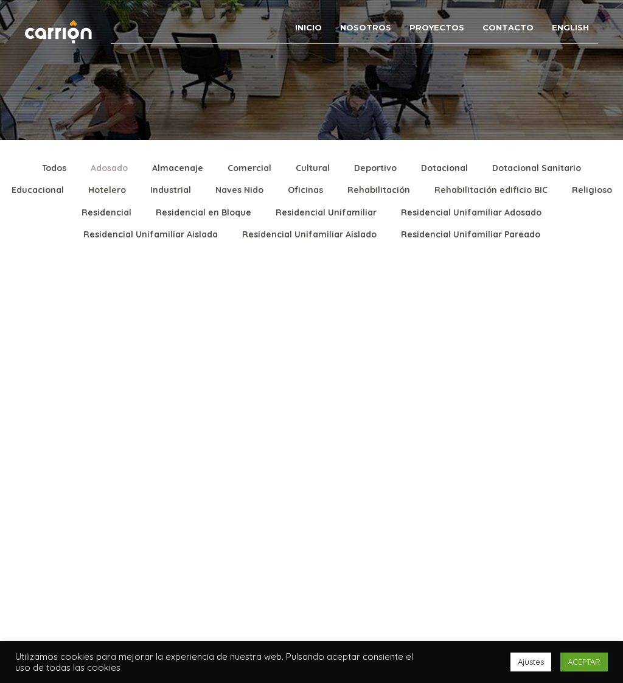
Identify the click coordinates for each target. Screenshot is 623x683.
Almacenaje (177, 168)
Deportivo (375, 168)
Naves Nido (239, 189)
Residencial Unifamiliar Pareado (470, 234)
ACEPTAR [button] (584, 662)
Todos (54, 168)
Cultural (313, 168)
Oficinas (305, 189)
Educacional (38, 189)
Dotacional (444, 168)
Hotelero (107, 189)
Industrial (170, 189)
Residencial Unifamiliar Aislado (309, 234)
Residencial (106, 212)
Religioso (592, 189)
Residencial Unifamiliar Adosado (471, 212)
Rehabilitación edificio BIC (491, 189)
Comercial (249, 168)
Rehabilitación (378, 189)
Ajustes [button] (531, 662)
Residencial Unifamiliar (326, 212)
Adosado (109, 168)
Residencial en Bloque (203, 212)
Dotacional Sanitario (536, 168)
